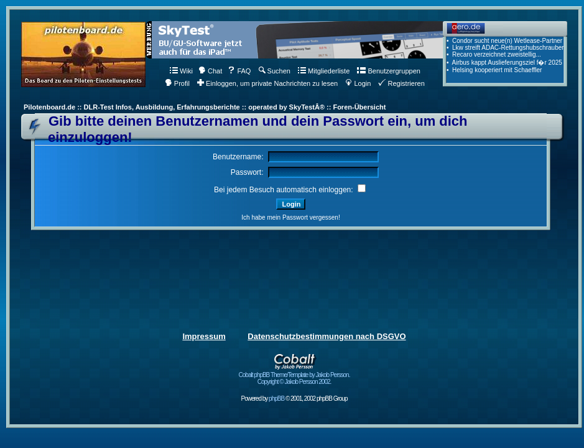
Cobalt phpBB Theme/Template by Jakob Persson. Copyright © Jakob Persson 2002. (294, 375)
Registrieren (401, 83)
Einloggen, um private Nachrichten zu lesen (267, 83)
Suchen (274, 71)
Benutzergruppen (388, 71)
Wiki (181, 71)
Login (358, 83)
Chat (210, 71)
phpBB (276, 398)
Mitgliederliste (324, 71)
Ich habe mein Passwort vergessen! (290, 217)
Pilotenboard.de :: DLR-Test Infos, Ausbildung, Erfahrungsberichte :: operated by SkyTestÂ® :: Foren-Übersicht (205, 107)
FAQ (239, 71)
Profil (177, 83)
